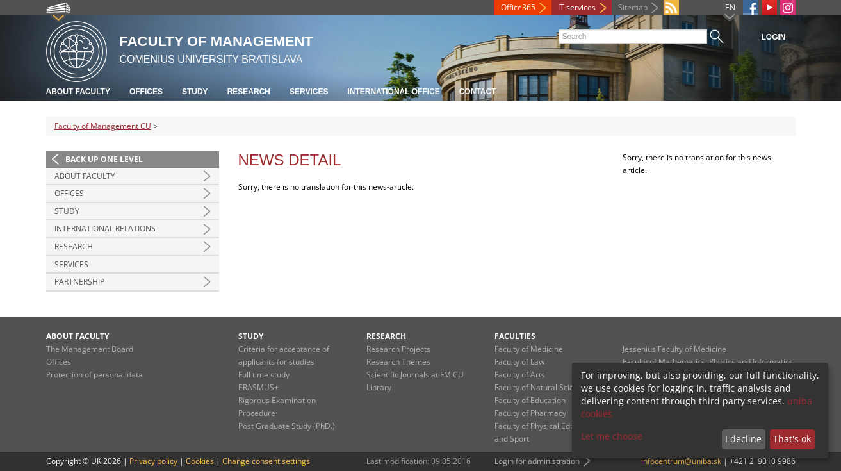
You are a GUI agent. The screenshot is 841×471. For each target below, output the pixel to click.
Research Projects (398, 348)
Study (195, 91)
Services (309, 91)
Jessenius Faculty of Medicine (674, 348)
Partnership (79, 281)
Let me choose (611, 436)
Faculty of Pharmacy (530, 413)
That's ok (792, 439)
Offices (146, 91)
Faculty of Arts (519, 374)
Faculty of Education (530, 400)
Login (774, 37)
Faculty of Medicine (528, 348)
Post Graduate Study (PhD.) (286, 425)
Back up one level (104, 159)
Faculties (514, 336)
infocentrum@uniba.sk (681, 461)
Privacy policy (153, 461)
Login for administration (537, 461)
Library (378, 387)
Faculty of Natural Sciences (542, 387)
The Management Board (89, 348)
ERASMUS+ (258, 387)
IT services (577, 7)
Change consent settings (266, 461)
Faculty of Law (519, 361)
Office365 (518, 7)
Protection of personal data (94, 374)
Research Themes (398, 361)
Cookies (200, 461)
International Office (393, 91)
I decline (743, 439)
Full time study (264, 374)
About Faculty (78, 91)
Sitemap (633, 7)
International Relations (105, 228)
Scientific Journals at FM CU (415, 374)
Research (248, 91)
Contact (477, 91)
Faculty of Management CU (102, 125)
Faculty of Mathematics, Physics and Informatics (708, 361)
